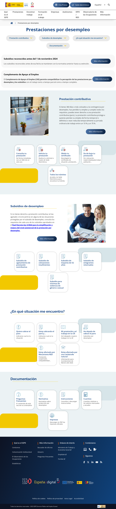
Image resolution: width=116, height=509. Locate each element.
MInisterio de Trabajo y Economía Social (66, 448)
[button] (24, 332)
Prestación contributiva (19, 38)
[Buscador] (109, 5)
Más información (97, 131)
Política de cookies (38, 499)
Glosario (41, 452)
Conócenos (16, 447)
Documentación (56, 46)
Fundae (60, 459)
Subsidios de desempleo (52, 38)
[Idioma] (100, 5)
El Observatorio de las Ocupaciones (20, 458)
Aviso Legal (68, 499)
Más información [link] (101, 61)
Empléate (61, 454)
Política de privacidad (55, 499)
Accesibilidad (79, 499)
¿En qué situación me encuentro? (89, 38)
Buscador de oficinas (45, 447)
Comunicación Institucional (22, 452)
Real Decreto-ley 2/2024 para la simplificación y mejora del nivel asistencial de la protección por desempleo (31, 228)
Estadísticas (16, 463)
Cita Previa (62, 5)
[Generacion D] (58, 481)
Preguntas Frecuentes (45, 457)
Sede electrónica (82, 5)
